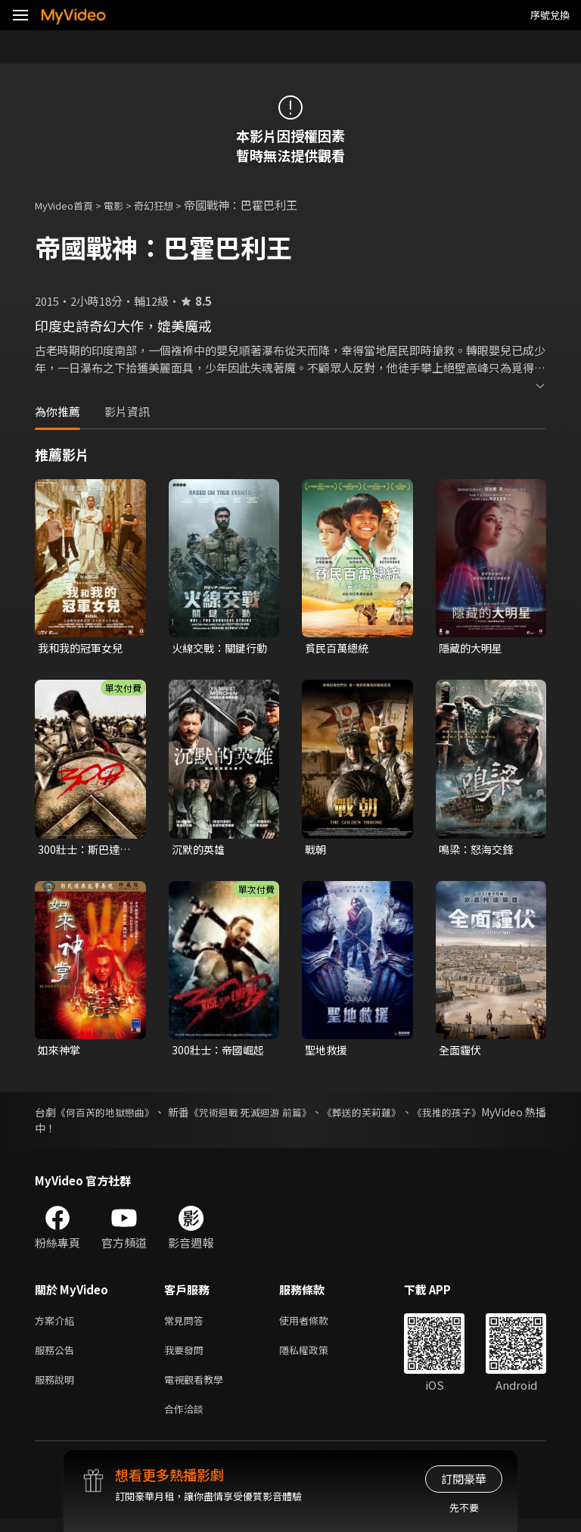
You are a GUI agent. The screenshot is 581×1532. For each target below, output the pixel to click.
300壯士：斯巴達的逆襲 (86, 851)
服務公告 (57, 1357)
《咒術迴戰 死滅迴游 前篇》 (286, 1116)
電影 (125, 205)
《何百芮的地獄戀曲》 (116, 1116)
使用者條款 (316, 1326)
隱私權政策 (316, 1357)
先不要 (464, 1507)
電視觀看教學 (198, 1389)
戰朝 (316, 851)
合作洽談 (187, 1421)
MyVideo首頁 (69, 205)
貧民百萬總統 (339, 648)
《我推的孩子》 (509, 1116)
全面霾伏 (461, 1053)
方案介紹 (57, 1326)
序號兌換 (550, 15)
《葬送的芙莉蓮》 (412, 1116)
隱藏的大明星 (473, 648)
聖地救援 (327, 1053)
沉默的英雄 (200, 851)
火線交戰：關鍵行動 (217, 648)
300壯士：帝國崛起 (220, 1053)
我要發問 (187, 1357)
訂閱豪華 (463, 1479)
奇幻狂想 (170, 205)
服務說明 (57, 1389)
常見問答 (187, 1326)
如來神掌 (60, 1053)
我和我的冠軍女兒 (83, 648)
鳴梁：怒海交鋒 (478, 851)
